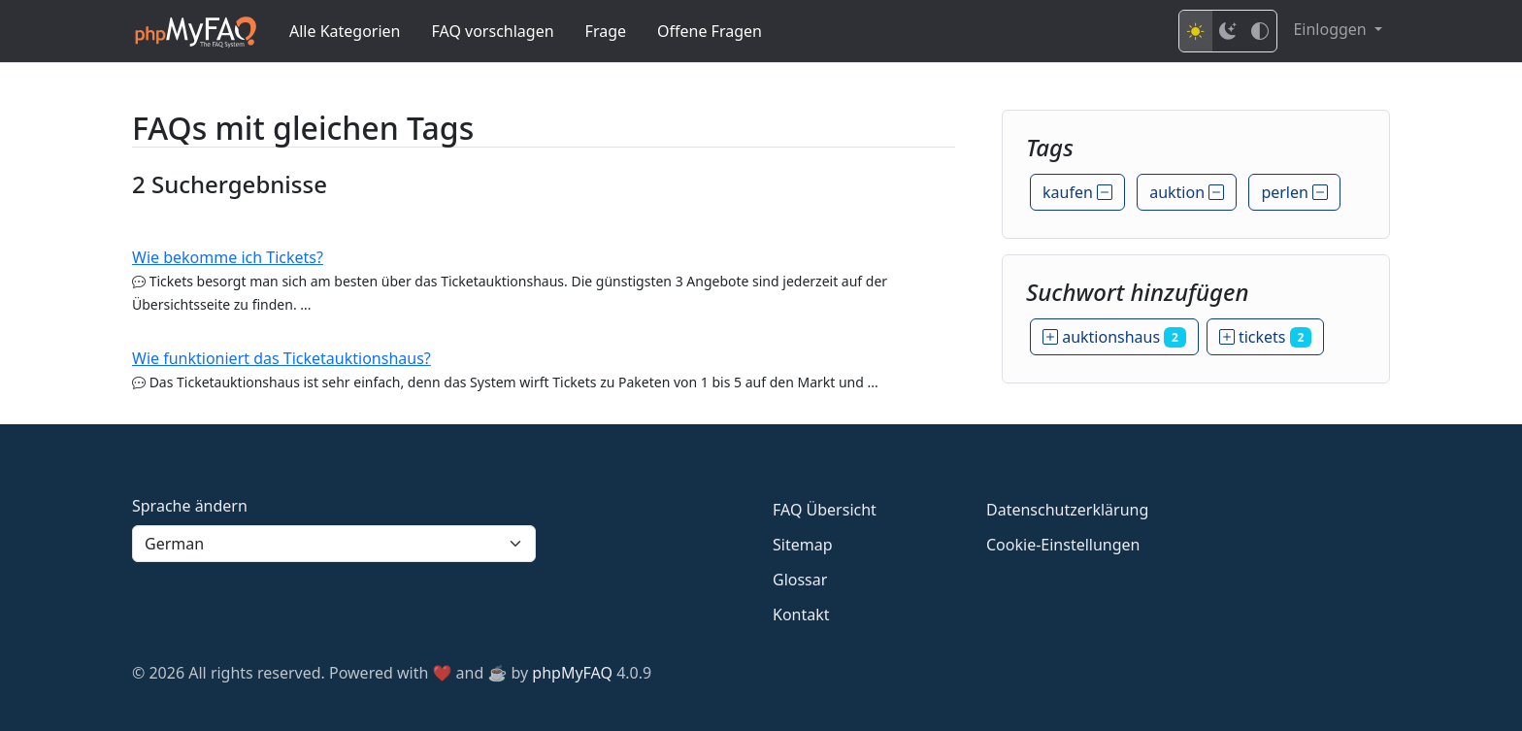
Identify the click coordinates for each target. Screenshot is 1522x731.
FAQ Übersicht (825, 509)
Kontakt (801, 614)
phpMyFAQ (572, 672)
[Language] (334, 543)
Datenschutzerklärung (1067, 509)
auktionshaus (1114, 337)
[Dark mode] (1227, 31)
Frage (605, 31)
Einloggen (1331, 29)
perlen (1294, 192)
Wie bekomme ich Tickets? (227, 257)
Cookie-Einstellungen (1063, 544)
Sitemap (803, 544)
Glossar (800, 579)
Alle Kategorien (345, 31)
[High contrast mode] (1259, 31)
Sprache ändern (190, 505)
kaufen (1077, 192)
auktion (1186, 192)
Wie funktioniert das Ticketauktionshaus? (281, 358)
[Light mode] (1195, 31)
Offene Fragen (709, 31)
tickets (1265, 337)
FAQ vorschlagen (493, 31)
